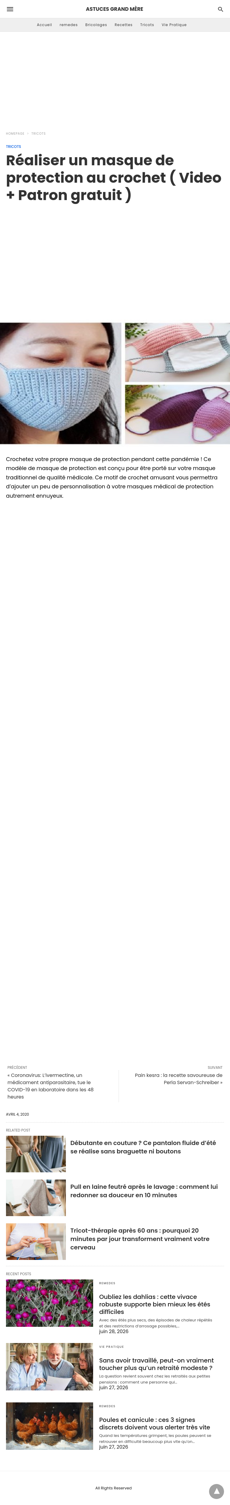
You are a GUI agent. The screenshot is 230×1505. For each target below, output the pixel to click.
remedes (69, 24)
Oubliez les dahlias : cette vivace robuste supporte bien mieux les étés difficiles (154, 1304)
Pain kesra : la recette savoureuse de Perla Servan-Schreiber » (179, 1079)
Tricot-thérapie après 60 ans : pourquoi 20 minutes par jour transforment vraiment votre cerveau (140, 1239)
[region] (115, 255)
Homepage (15, 133)
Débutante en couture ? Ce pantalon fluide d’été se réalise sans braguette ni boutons (143, 1147)
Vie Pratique (174, 24)
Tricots (147, 24)
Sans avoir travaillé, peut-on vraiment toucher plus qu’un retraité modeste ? (156, 1364)
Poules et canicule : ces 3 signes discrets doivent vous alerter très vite (154, 1424)
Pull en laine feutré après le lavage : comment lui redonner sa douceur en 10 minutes (144, 1191)
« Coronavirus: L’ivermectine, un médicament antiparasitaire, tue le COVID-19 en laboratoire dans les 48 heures (50, 1086)
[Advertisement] (115, 80)
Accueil (44, 24)
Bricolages (96, 24)
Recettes (124, 24)
